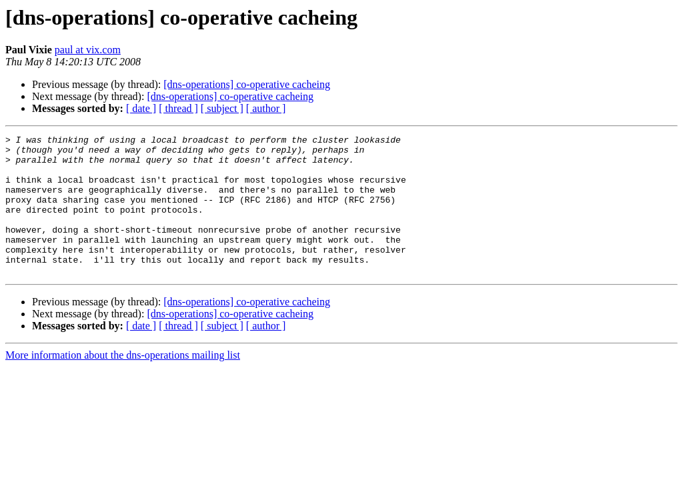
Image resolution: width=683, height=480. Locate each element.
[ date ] (141, 108)
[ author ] (266, 108)
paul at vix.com (88, 49)
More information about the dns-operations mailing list (122, 383)
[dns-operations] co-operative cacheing (246, 84)
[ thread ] (178, 108)
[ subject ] (222, 108)
